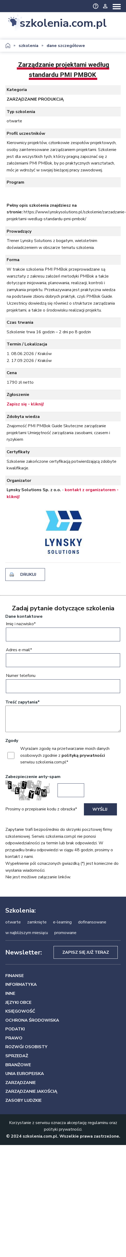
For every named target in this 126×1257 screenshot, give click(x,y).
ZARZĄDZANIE (20, 1083)
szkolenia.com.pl (63, 23)
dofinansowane (92, 922)
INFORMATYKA (21, 984)
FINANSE (14, 976)
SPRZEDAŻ (16, 1056)
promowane (65, 933)
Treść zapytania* (22, 702)
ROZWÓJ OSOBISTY (26, 1047)
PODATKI (15, 1029)
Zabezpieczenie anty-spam (32, 777)
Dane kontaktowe (24, 616)
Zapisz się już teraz (85, 952)
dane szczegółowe (66, 46)
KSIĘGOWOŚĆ (20, 1011)
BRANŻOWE (18, 1065)
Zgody (11, 741)
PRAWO (13, 1038)
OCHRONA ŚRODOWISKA (32, 1020)
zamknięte (37, 922)
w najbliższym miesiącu (26, 933)
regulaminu (98, 1123)
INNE (10, 993)
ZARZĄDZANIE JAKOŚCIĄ (31, 1091)
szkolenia (28, 46)
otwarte (13, 922)
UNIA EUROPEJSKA (24, 1074)
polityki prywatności (63, 1129)
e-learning (62, 922)
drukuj (28, 574)
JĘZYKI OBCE (18, 1002)
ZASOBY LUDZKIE (23, 1100)
